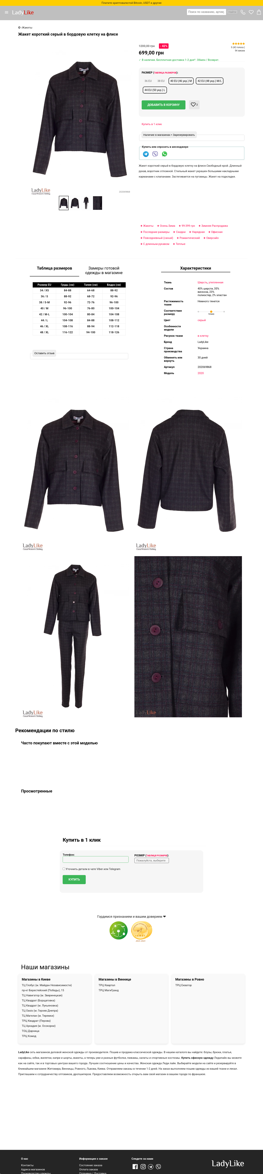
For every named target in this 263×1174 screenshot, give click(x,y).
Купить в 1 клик (152, 124)
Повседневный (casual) (158, 238)
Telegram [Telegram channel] (151, 1167)
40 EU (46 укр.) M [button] (181, 81)
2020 (201, 373)
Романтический (190, 238)
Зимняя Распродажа (214, 225)
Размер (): (160, 72)
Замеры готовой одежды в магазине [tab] (104, 270)
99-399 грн (188, 225)
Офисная (216, 232)
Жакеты (148, 225)
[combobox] (212, 12)
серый (202, 320)
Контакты (27, 1165)
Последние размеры (156, 232)
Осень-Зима (167, 225)
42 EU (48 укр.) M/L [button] (210, 81)
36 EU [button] (148, 81)
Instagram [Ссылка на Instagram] (143, 1167)
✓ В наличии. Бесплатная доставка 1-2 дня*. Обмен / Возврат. (179, 60)
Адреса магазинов (33, 1169)
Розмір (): (151, 855)
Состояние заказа (90, 1165)
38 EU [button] (161, 81)
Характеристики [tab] (195, 268)
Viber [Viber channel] (159, 1167)
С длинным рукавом (156, 244)
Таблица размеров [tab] (54, 268)
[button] (8, 12)
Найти (232, 11)
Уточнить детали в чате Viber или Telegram (91, 869)
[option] (63, 203)
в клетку (203, 335)
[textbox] (206, 12)
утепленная (216, 282)
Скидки (180, 232)
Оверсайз (212, 238)
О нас (24, 1158)
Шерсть (202, 282)
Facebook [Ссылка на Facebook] (135, 1167)
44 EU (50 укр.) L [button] (155, 90)
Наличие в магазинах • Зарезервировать (169, 134)
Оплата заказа (88, 1169)
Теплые (180, 244)
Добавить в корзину (163, 105)
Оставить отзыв (44, 353)
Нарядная (198, 232)
